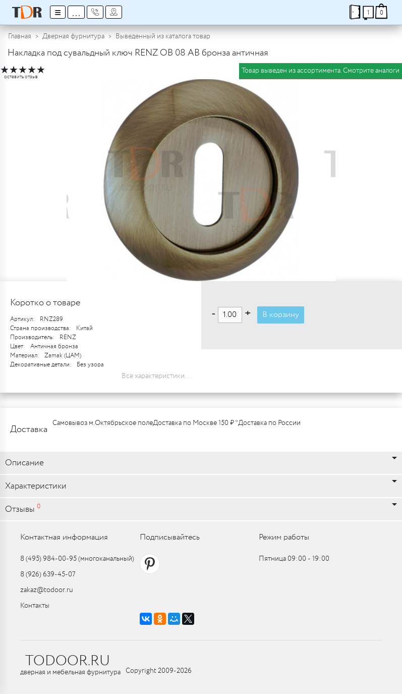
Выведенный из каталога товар (163, 36)
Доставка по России (269, 423)
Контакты (34, 606)
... (76, 12)
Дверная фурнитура (73, 36)
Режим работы (284, 537)
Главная (19, 36)
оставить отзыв (21, 77)
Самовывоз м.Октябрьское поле (102, 423)
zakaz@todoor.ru (46, 590)
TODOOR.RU (67, 661)
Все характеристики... (156, 376)
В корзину (280, 315)
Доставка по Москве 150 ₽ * (195, 423)
